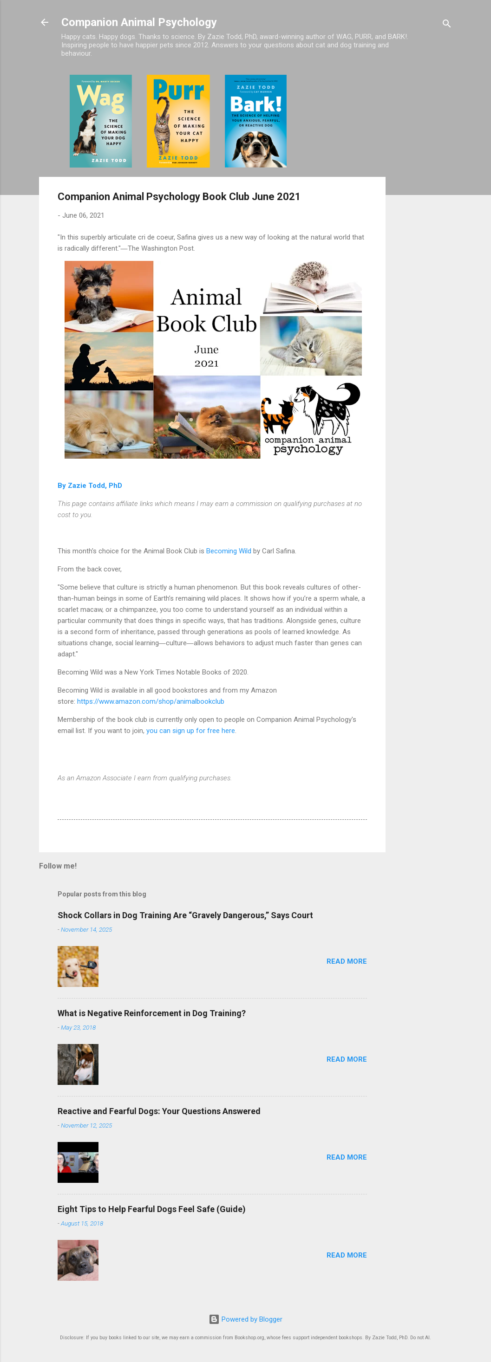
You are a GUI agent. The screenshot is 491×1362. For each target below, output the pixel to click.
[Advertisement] (422, 214)
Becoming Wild (228, 551)
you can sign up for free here (190, 730)
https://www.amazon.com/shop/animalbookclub (150, 701)
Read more (347, 961)
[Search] (446, 25)
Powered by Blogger (245, 1319)
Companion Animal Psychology (139, 22)
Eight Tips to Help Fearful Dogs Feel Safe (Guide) (152, 1209)
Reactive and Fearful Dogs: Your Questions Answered (159, 1111)
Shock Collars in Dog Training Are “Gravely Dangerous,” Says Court (185, 915)
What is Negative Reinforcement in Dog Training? (152, 1013)
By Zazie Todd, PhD (90, 485)
